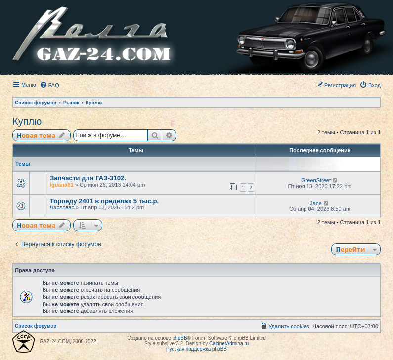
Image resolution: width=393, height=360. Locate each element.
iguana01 (62, 185)
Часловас (62, 207)
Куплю (27, 121)
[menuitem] (49, 85)
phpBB (180, 338)
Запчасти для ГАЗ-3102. (88, 178)
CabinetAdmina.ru (229, 343)
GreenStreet (316, 180)
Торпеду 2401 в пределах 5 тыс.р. (104, 201)
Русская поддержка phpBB (196, 349)
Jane (316, 203)
